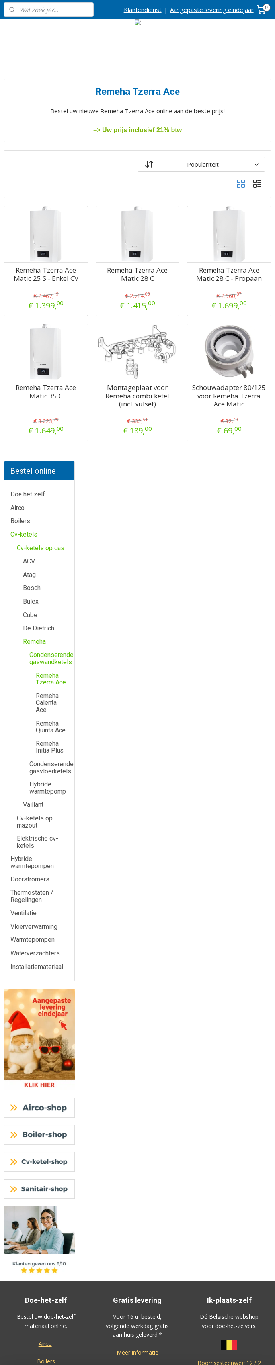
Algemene (229, 1061)
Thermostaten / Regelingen (31, 514)
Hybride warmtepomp (47, 406)
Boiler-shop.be (137, 1191)
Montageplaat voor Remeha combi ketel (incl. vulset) (176, 408)
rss (179, 1350)
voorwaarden (229, 1070)
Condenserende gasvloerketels (51, 385)
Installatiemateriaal (36, 584)
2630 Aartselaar (229, 990)
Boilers (20, 139)
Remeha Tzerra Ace (51, 297)
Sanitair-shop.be (137, 1245)
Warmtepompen (32, 558)
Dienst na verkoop (46, 1228)
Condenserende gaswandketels (51, 276)
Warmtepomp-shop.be (137, 1227)
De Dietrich (38, 246)
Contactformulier (46, 1192)
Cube (30, 233)
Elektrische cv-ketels (37, 460)
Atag (29, 192)
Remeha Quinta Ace (51, 344)
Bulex (31, 219)
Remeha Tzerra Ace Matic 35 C (111, 400)
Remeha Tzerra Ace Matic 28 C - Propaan (242, 278)
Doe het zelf (27, 112)
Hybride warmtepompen (32, 480)
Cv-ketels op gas (40, 166)
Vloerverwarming (33, 544)
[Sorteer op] (220, 164)
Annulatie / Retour (46, 1210)
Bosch (32, 206)
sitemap (162, 1350)
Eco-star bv (137, 1307)
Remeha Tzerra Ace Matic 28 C (177, 274)
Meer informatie (137, 970)
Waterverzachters (35, 571)
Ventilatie (23, 531)
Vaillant (33, 423)
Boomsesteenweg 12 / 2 (229, 981)
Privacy (46, 1264)
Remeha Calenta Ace (47, 320)
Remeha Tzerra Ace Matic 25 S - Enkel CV (111, 278)
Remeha (34, 259)
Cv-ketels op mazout (35, 439)
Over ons (46, 1246)
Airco (17, 125)
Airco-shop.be (138, 1173)
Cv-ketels (23, 152)
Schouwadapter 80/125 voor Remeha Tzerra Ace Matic (242, 408)
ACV (29, 179)
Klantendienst (143, 10)
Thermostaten (45, 1033)
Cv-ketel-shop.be (137, 1209)
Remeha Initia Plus (50, 365)
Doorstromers (29, 497)
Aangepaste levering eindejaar (212, 10)
